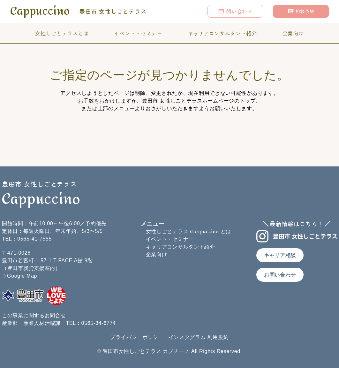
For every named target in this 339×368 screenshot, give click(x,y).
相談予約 (301, 11)
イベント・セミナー (138, 33)
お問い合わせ (280, 275)
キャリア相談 (280, 255)
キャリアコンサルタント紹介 (222, 33)
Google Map (22, 276)
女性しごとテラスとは (61, 33)
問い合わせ (235, 11)
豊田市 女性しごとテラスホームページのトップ (199, 100)
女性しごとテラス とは (188, 231)
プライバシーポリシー (136, 337)
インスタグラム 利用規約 (199, 337)
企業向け (293, 33)
